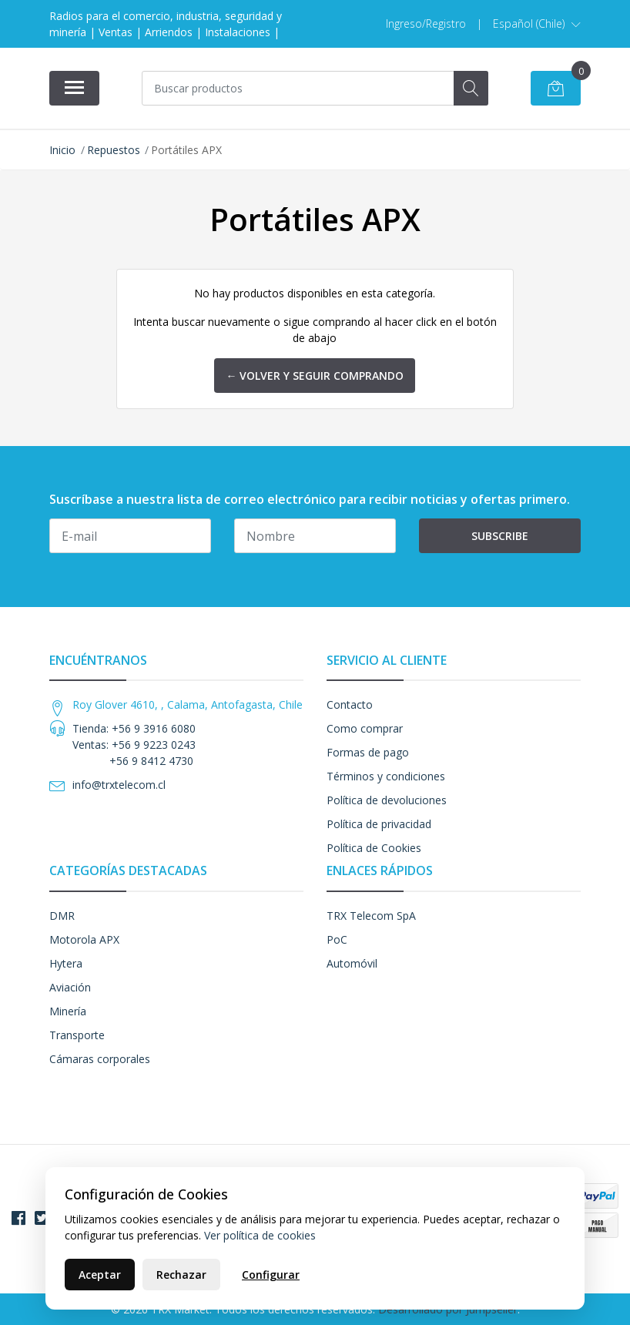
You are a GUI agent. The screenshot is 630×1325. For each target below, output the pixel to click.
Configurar (271, 1274)
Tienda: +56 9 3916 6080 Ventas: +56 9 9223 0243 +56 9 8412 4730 (134, 744)
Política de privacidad (379, 824)
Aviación (70, 987)
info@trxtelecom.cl (119, 784)
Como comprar (365, 728)
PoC (337, 939)
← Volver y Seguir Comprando (315, 375)
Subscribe (499, 535)
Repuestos (113, 150)
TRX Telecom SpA (371, 915)
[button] (537, 23)
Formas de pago (368, 752)
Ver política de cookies (260, 1235)
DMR (62, 915)
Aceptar (100, 1274)
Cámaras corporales (99, 1059)
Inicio (62, 150)
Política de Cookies (374, 847)
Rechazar (181, 1274)
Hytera (65, 963)
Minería (67, 1011)
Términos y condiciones (386, 776)
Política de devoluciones (387, 800)
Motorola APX (84, 939)
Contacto (350, 704)
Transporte (77, 1035)
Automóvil (352, 963)
